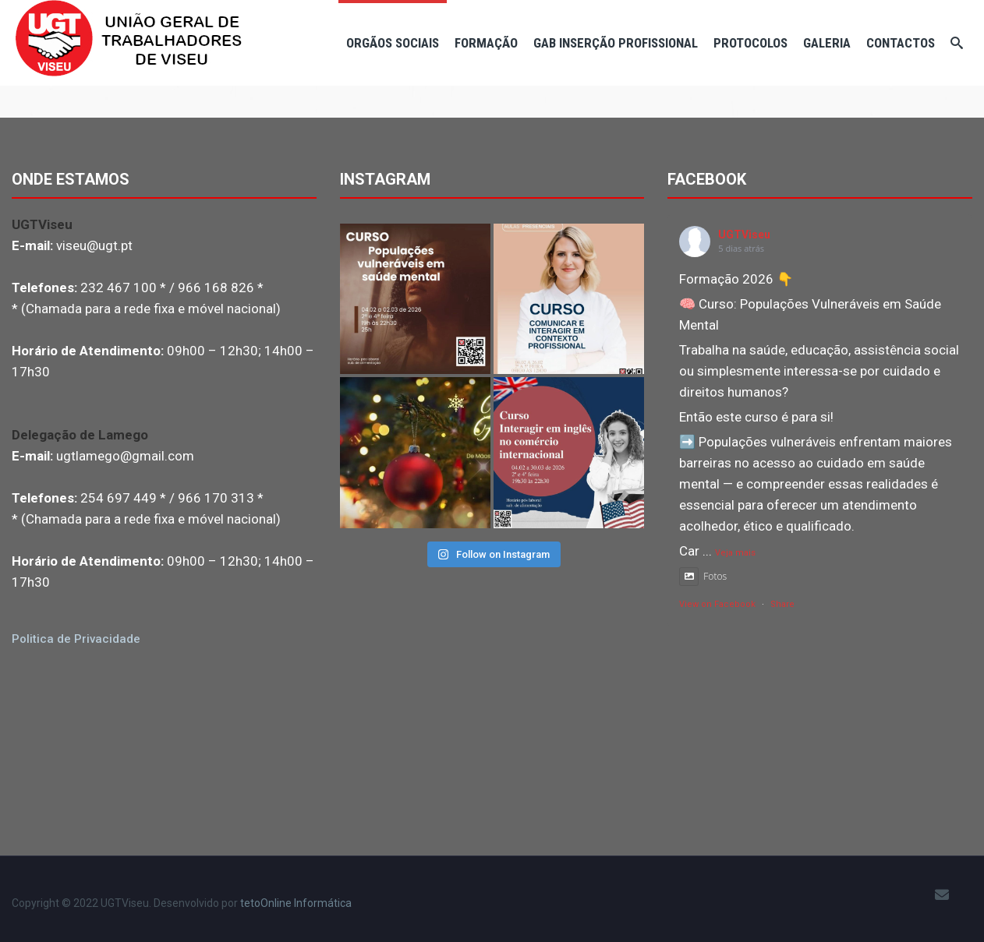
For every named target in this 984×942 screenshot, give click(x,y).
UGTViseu (744, 234)
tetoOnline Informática (296, 903)
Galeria (827, 43)
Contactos (900, 43)
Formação (486, 43)
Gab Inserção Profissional (615, 43)
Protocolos (750, 43)
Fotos (703, 576)
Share (782, 604)
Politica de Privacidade (76, 639)
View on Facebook (717, 604)
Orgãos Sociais (392, 43)
